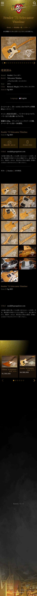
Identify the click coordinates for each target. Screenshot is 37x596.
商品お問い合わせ (9, 145)
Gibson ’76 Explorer (9, 369)
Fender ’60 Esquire (27, 368)
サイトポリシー (18, 537)
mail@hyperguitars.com (16, 151)
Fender (14, 75)
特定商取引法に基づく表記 (18, 539)
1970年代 (18, 171)
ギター (3, 171)
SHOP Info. (18, 446)
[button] (4, 62)
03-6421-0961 (27, 145)
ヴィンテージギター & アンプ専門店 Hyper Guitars (19, 590)
